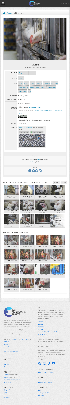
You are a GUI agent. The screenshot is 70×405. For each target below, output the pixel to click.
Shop (5, 368)
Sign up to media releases (45, 383)
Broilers (26, 83)
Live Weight (54, 83)
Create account (8, 396)
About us (40, 322)
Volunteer (6, 365)
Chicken (32, 83)
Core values (41, 330)
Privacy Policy (7, 345)
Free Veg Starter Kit (43, 393)
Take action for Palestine (11, 352)
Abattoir (43, 87)
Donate (6, 362)
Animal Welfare (51, 87)
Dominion (11, 375)
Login (5, 393)
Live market (32, 73)
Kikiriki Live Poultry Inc (25, 128)
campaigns (15, 340)
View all (56, 183)
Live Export (46, 83)
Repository (9, 378)
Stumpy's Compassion (35, 107)
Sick (29, 91)
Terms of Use (7, 348)
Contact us (41, 337)
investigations (25, 340)
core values (15, 337)
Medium (32, 163)
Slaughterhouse (23, 73)
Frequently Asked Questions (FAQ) (47, 332)
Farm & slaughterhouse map (12, 380)
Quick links (7, 398)
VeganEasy (41, 396)
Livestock (39, 83)
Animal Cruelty (23, 91)
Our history (41, 327)
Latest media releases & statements (48, 381)
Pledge (40, 391)
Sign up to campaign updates (46, 373)
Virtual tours (7, 383)
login (38, 160)
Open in (24, 132)
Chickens (21, 78)
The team (40, 325)
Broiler (20, 83)
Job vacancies (41, 335)
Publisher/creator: (23, 107)
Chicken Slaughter (23, 87)
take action (7, 342)
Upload (63, 183)
